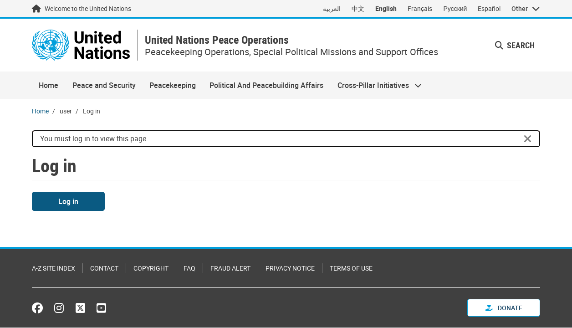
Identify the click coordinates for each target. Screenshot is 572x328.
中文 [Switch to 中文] (358, 8)
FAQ (189, 268)
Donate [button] (503, 307)
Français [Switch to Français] (420, 8)
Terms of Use (351, 268)
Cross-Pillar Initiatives (376, 85)
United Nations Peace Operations (217, 39)
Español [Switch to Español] (489, 8)
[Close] (528, 138)
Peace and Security (104, 85)
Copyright (151, 268)
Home (48, 85)
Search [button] (515, 45)
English (386, 8)
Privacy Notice (290, 268)
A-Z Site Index (53, 268)
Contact (104, 268)
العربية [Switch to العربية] (332, 8)
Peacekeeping (172, 85)
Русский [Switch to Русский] (455, 8)
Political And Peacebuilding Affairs (266, 85)
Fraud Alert (230, 268)
